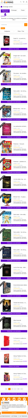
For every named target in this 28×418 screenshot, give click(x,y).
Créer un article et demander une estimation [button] (14, 393)
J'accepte (14, 412)
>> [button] (21, 389)
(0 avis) (20, 42)
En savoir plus (5, 410)
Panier (23, 10)
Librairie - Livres (16, 40)
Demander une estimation (14, 66)
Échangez (14, 10)
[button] (3, 28)
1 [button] (9, 389)
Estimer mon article (14, 49)
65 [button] (18, 389)
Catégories (7, 31)
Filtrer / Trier (21, 31)
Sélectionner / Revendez (5, 11)
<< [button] (6, 389)
